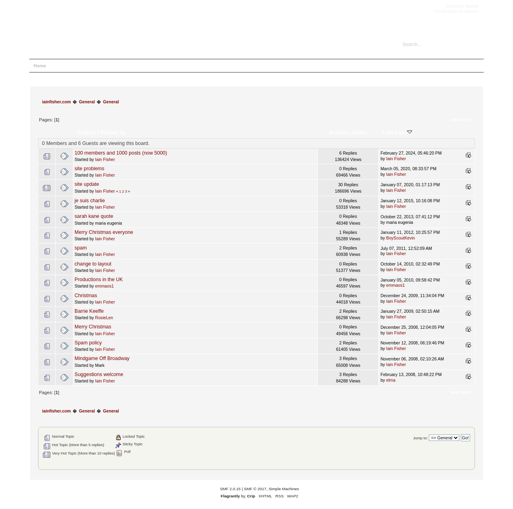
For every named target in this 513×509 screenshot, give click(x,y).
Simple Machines (284, 489)
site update (87, 184)
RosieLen (104, 317)
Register (127, 65)
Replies (338, 132)
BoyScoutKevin (400, 237)
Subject (86, 132)
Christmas (86, 295)
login (452, 11)
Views (359, 132)
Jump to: (420, 438)
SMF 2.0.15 (230, 489)
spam (81, 248)
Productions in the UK (99, 279)
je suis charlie (90, 200)
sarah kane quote (94, 216)
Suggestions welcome (99, 374)
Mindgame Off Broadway (102, 358)
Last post (397, 132)
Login (104, 65)
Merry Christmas (93, 327)
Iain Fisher (105, 159)
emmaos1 (104, 286)
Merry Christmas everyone (104, 232)
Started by (113, 132)
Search (82, 65)
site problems (89, 168)
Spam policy (88, 343)
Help (60, 65)
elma (391, 380)
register (471, 11)
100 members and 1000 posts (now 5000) (121, 153)
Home (40, 65)
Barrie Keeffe (89, 311)
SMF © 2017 (255, 489)
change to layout (93, 264)
